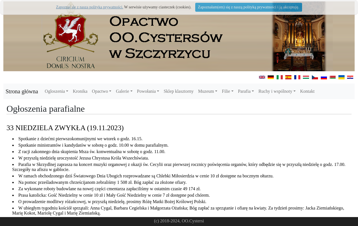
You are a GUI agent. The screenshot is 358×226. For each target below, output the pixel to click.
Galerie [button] (122, 91)
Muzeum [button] (206, 91)
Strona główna (22, 91)
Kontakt (307, 91)
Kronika (80, 91)
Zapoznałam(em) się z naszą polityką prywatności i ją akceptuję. (248, 7)
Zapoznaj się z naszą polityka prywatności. (89, 7)
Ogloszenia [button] (55, 91)
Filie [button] (226, 91)
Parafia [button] (244, 91)
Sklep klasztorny (179, 91)
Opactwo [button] (100, 91)
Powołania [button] (146, 91)
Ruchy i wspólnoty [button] (275, 91)
